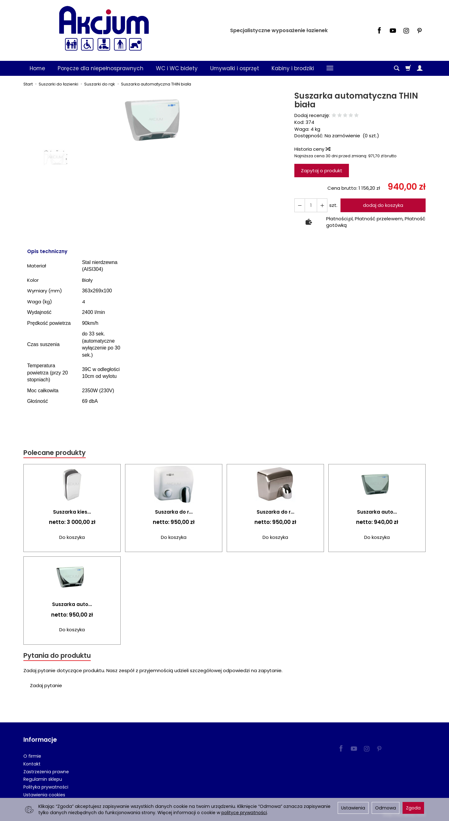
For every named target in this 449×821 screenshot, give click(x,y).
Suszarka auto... (377, 512)
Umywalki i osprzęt (234, 68)
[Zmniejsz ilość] (322, 205)
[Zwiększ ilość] (299, 205)
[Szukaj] (397, 68)
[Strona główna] (103, 29)
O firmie (32, 756)
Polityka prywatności (45, 787)
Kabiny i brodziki (293, 68)
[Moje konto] (420, 68)
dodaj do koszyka (383, 205)
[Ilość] (311, 205)
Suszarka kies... (72, 512)
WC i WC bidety (177, 68)
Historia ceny (312, 149)
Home (37, 68)
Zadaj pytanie (46, 685)
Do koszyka (72, 537)
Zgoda (413, 808)
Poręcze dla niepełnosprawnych (100, 68)
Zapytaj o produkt (321, 170)
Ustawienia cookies (44, 795)
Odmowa (385, 808)
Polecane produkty (54, 452)
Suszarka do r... (174, 512)
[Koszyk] (408, 68)
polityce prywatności (244, 812)
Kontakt (32, 764)
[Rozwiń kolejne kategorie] (330, 68)
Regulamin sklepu (42, 779)
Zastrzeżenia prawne (46, 772)
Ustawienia (353, 808)
